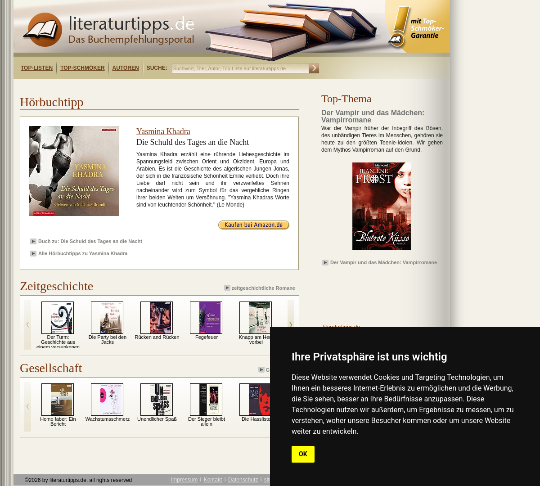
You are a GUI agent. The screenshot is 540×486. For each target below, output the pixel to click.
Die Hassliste (256, 419)
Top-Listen (37, 68)
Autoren (125, 68)
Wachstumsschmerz (108, 419)
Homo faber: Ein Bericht (58, 421)
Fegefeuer (206, 337)
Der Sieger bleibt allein (206, 421)
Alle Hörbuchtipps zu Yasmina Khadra (82, 253)
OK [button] (303, 454)
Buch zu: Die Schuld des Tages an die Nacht (90, 241)
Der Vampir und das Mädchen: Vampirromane (383, 262)
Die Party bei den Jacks (107, 339)
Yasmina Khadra (163, 131)
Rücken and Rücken (157, 337)
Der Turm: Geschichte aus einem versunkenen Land (58, 344)
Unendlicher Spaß (157, 419)
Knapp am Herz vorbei (256, 339)
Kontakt (213, 480)
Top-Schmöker (82, 68)
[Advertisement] (129, 87)
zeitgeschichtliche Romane (260, 288)
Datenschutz (243, 480)
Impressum (184, 480)
